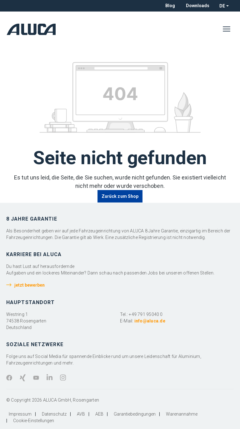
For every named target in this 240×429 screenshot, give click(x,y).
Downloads (197, 5)
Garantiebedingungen (135, 414)
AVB (81, 414)
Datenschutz (54, 414)
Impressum (20, 414)
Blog (170, 5)
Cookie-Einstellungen (33, 420)
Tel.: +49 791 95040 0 (141, 314)
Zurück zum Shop (120, 196)
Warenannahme (182, 414)
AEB (99, 414)
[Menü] (226, 29)
